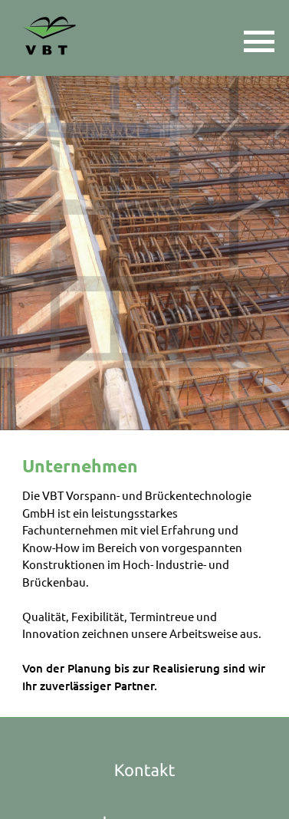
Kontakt (145, 770)
